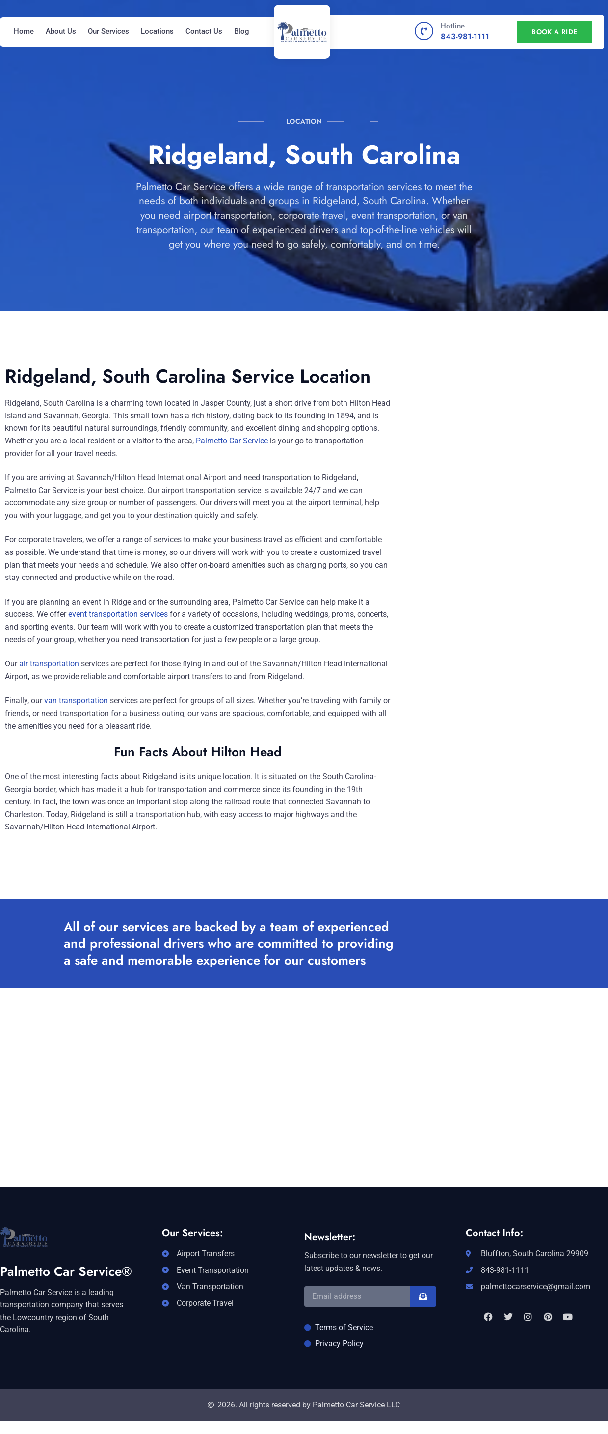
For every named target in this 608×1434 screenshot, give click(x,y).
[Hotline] (424, 31)
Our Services (108, 31)
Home (24, 31)
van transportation (76, 700)
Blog (241, 31)
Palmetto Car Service (232, 440)
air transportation (48, 663)
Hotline (453, 26)
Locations (157, 31)
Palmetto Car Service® (66, 1271)
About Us (61, 31)
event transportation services (118, 614)
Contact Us (203, 31)
